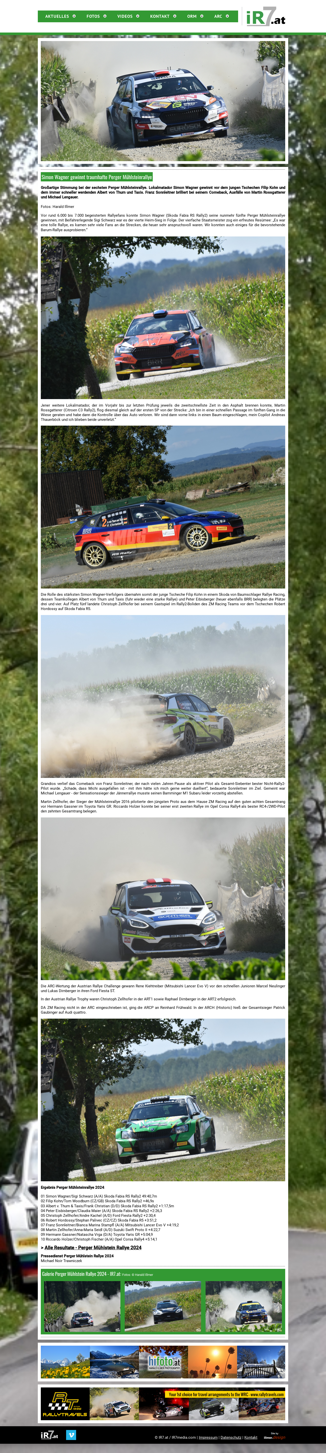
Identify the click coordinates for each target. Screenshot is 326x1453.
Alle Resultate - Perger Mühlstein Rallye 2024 (93, 1248)
